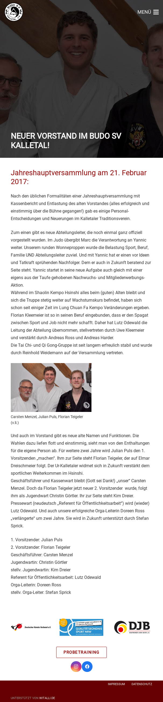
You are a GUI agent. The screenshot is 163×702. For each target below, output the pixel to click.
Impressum (116, 684)
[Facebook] (87, 666)
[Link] (13, 12)
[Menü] (148, 12)
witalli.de (47, 698)
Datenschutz (142, 684)
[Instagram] (76, 666)
